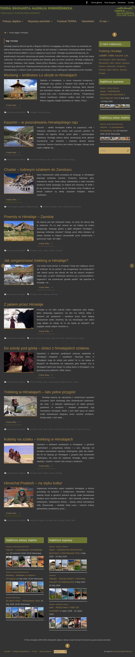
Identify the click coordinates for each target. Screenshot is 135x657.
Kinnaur (61, 520)
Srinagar (71, 160)
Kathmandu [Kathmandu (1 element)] (111, 66)
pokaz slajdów (48, 429)
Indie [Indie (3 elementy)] (111, 55)
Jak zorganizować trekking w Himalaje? (36, 260)
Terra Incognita (109, 3)
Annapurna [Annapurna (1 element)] (121, 66)
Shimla (68, 520)
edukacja (39, 338)
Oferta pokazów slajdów (15, 112)
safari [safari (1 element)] (113, 60)
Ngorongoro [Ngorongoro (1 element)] (121, 60)
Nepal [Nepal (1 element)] (109, 70)
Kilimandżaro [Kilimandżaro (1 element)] (104, 63)
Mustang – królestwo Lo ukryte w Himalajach (40, 75)
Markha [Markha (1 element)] (115, 70)
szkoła (81, 338)
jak (57, 338)
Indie (48, 160)
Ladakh (46, 250)
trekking (65, 207)
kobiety (52, 473)
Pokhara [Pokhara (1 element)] (102, 66)
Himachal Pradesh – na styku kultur (33, 483)
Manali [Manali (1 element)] (117, 63)
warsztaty (53, 294)
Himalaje (33, 112)
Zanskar (73, 207)
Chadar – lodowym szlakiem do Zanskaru (38, 170)
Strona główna (96, 3)
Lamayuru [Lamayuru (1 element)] (126, 63)
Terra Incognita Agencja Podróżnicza (36, 8)
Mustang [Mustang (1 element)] (102, 70)
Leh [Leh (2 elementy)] (126, 55)
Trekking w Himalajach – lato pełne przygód (39, 392)
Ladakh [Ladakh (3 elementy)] (103, 55)
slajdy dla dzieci (71, 338)
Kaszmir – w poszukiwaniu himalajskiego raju (41, 122)
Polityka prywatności (21, 651)
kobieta (46, 473)
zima (79, 207)
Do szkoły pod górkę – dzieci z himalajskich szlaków (46, 348)
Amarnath (34, 160)
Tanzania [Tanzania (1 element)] (123, 70)
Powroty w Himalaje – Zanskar (29, 217)
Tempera (117, 651)
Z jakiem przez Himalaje (23, 304)
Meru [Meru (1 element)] (112, 63)
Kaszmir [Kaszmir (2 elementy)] (119, 55)
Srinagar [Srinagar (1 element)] (102, 73)
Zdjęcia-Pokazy (32, 207)
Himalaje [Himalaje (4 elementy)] (116, 51)
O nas (34, 651)
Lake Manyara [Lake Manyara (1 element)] (104, 60)
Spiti (73, 520)
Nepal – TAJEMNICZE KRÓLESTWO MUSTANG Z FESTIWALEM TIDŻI (65, 550)
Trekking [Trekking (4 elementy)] (104, 51)
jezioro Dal (55, 160)
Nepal (48, 112)
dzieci (32, 338)
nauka (50, 382)
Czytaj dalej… (13, 105)
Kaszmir (64, 160)
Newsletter (122, 3)
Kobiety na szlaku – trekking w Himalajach (38, 439)
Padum (52, 250)
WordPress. (127, 651)
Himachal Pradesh (37, 520)
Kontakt (131, 3)
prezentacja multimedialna (65, 429)
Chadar (46, 207)
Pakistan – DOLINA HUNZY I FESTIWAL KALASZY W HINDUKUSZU (67, 579)
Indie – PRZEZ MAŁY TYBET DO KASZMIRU (64, 608)
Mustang (41, 112)
